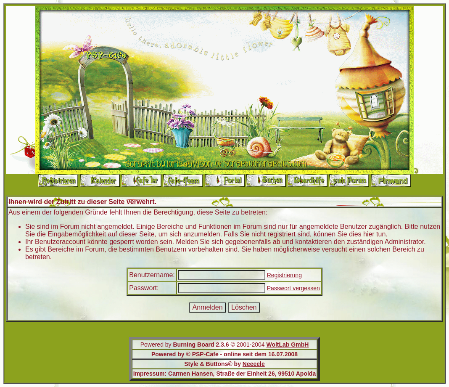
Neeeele (254, 363)
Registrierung (284, 275)
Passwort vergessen (293, 288)
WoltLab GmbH (287, 344)
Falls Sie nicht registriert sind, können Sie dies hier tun (305, 234)
